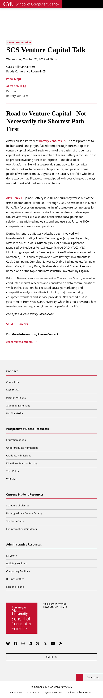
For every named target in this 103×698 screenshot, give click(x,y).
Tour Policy (12, 471)
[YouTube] (53, 643)
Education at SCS (16, 440)
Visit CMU (11, 478)
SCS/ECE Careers (17, 324)
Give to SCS (12, 389)
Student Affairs (15, 521)
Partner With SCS (16, 397)
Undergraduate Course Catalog (24, 513)
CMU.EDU (51, 657)
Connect (12, 371)
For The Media (14, 413)
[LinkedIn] (30, 643)
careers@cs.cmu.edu (19, 342)
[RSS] (60, 643)
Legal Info (16, 692)
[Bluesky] (8, 643)
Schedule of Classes (17, 505)
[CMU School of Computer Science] (31, 4)
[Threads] (37, 643)
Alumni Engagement (18, 405)
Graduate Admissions (18, 455)
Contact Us (12, 382)
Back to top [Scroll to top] (93, 677)
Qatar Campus (53, 692)
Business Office (15, 579)
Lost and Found (15, 586)
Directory (11, 555)
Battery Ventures (50, 141)
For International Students (21, 529)
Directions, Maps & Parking (21, 463)
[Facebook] (15, 643)
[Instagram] (23, 643)
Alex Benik (13, 198)
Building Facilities (16, 563)
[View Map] (13, 79)
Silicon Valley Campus (80, 692)
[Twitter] (45, 643)
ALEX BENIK (14, 86)
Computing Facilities (18, 571)
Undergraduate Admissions (22, 447)
